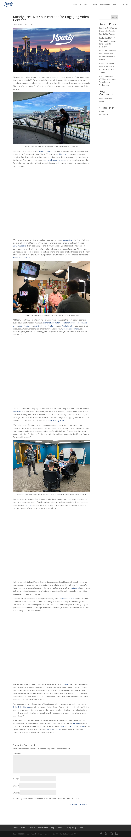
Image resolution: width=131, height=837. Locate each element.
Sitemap (82, 828)
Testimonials (105, 4)
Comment (17, 753)
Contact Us (123, 4)
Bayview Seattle (19, 246)
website (65, 329)
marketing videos (26, 326)
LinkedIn (82, 726)
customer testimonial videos (65, 323)
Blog (114, 4)
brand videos (48, 323)
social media (74, 329)
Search (114, 17)
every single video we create (54, 160)
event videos (39, 326)
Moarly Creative (45, 151)
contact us (76, 723)
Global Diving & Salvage (21, 707)
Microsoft (17, 411)
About (22, 828)
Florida (28, 505)
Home (75, 4)
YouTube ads (67, 326)
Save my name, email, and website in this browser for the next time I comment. (48, 798)
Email (16, 786)
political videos (51, 326)
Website (16, 793)
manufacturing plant (55, 420)
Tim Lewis (18, 24)
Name (16, 779)
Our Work (93, 4)
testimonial (75, 588)
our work (65, 684)
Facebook (71, 726)
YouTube (50, 729)
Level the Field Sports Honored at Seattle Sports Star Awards (108, 31)
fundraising (67, 240)
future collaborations (22, 258)
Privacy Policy (71, 828)
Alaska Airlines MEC (67, 598)
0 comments (28, 24)
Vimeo (58, 729)
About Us (83, 4)
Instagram (63, 726)
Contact (60, 828)
